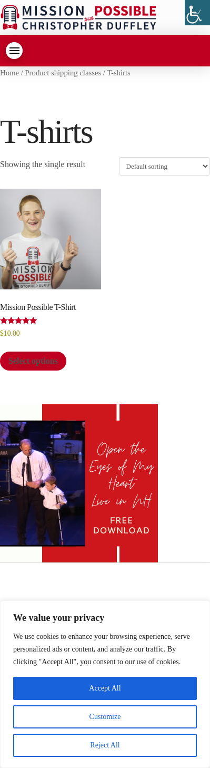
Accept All (105, 688)
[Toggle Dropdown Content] (14, 50)
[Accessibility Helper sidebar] (197, 12)
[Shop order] (164, 166)
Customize (105, 717)
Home (9, 73)
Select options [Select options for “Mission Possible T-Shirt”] (33, 360)
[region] (105, 684)
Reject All (104, 745)
